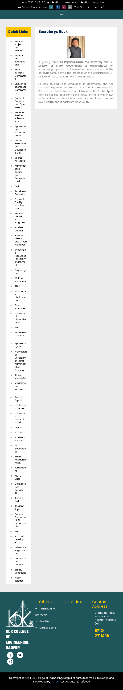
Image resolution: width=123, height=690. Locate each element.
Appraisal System (20, 345)
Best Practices (20, 307)
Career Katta (47, 628)
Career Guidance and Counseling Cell (20, 146)
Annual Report (19, 399)
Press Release (19, 579)
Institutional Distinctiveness (20, 318)
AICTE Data (18, 477)
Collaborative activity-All (20, 488)
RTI (16, 531)
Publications (20, 469)
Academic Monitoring (21, 335)
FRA (17, 327)
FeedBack (45, 621)
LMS (17, 186)
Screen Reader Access (34, 7)
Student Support (19, 508)
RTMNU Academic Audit (21, 459)
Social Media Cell (20, 377)
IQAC (17, 286)
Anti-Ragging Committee (21, 74)
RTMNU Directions (20, 571)
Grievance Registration (20, 550)
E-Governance (20, 448)
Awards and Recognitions (20, 60)
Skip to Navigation (94, 2)
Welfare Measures (20, 280)
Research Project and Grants (20, 46)
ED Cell (18, 432)
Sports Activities (20, 159)
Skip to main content (66, 2)
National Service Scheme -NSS (20, 117)
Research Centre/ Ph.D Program (20, 218)
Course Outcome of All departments (20, 520)
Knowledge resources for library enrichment (20, 257)
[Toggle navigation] (61, 14)
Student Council (19, 229)
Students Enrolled (20, 439)
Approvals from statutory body (20, 131)
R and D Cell (19, 500)
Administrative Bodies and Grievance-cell (20, 173)
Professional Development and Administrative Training (21, 361)
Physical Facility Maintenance (20, 204)
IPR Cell (18, 427)
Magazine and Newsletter (20, 388)
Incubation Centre (20, 407)
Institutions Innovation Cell (20, 418)
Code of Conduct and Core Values (20, 103)
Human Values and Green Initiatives (21, 240)
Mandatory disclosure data (20, 296)
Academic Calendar (21, 193)
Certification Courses (20, 561)
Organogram (20, 272)
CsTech (55, 681)
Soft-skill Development (20, 539)
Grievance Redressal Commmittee (21, 88)
